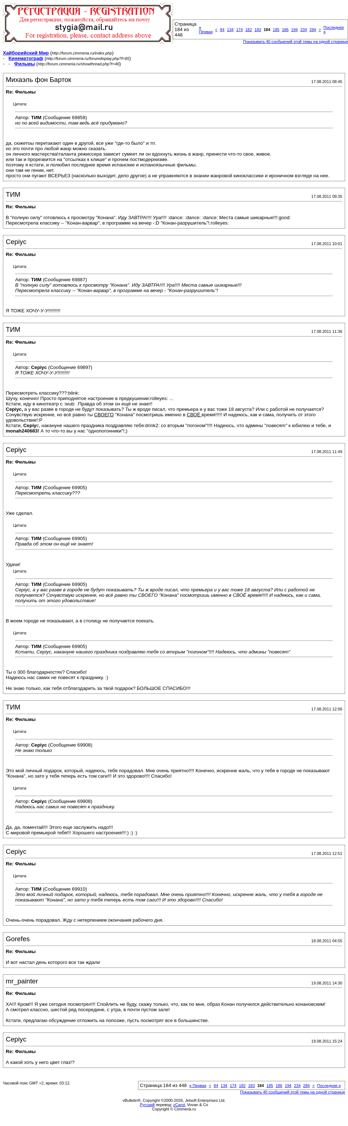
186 (285, 29)
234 (303, 29)
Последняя (329, 1085)
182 (248, 29)
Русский (147, 1105)
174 (239, 29)
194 (294, 29)
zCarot (179, 1105)
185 (276, 29)
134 (230, 29)
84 (222, 29)
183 (257, 29)
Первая (205, 29)
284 (312, 29)
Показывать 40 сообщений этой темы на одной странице (292, 1092)
